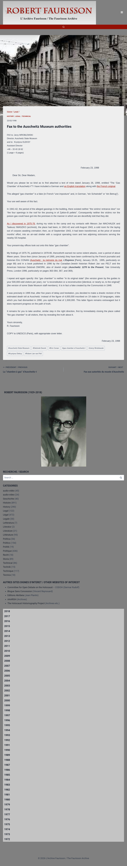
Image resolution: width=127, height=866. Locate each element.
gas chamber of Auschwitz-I (73, 348)
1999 (7, 705)
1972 (7, 839)
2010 (7, 650)
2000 (7, 700)
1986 (7, 769)
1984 (7, 779)
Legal (17, 116)
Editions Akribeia (15, 595)
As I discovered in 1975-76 (21, 223)
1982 (7, 789)
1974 (7, 829)
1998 (7, 710)
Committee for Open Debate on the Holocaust (30, 587)
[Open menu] (121, 12)
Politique (7, 551)
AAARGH (11, 599)
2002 (7, 690)
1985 (7, 774)
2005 (7, 675)
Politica (6, 539)
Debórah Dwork (39, 348)
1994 (7, 730)
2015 (7, 626)
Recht (6, 555)
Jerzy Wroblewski (96, 348)
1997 (7, 715)
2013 (7, 636)
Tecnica (7, 575)
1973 (7, 834)
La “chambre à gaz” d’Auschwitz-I (32, 369)
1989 (7, 755)
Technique (8, 571)
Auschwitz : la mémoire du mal (46, 260)
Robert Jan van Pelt (33, 354)
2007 (7, 665)
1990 (7, 750)
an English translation (74, 186)
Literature (7, 531)
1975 (7, 824)
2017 (7, 616)
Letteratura (8, 522)
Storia (6, 559)
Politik (6, 546)
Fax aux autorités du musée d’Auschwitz (95, 369)
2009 (7, 655)
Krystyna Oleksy (15, 354)
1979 (7, 804)
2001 (7, 695)
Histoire (7, 502)
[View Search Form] (63, 27)
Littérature (8, 534)
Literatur (7, 526)
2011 (7, 645)
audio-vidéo (9, 490)
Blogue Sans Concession (19, 591)
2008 (7, 660)
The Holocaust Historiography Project (26, 603)
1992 (7, 740)
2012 (7, 641)
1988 (7, 759)
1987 (7, 764)
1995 (7, 725)
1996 (7, 720)
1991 (7, 745)
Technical (26, 116)
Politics (6, 543)
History (10, 116)
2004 (7, 680)
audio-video (9, 494)
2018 (7, 611)
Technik (7, 567)
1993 (7, 735)
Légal (5, 514)
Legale (6, 518)
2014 (7, 631)
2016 (7, 621)
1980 (7, 799)
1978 (7, 809)
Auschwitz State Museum (19, 348)
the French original (106, 186)
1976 (7, 819)
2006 (7, 670)
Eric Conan (54, 348)
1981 (7, 794)
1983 (7, 784)
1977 (7, 814)
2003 (7, 685)
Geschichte (8, 498)
